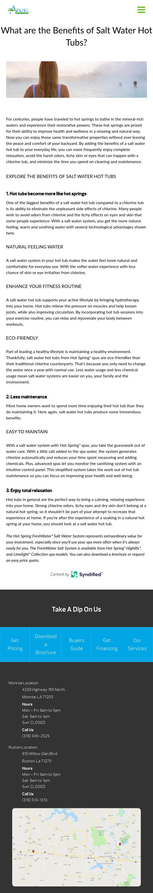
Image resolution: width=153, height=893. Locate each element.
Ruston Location (23, 747)
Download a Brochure (46, 644)
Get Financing (107, 644)
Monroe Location (23, 683)
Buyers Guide (76, 644)
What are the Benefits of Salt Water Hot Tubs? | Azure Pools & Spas (18, 9)
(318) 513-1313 (34, 800)
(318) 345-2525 (36, 736)
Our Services (137, 644)
